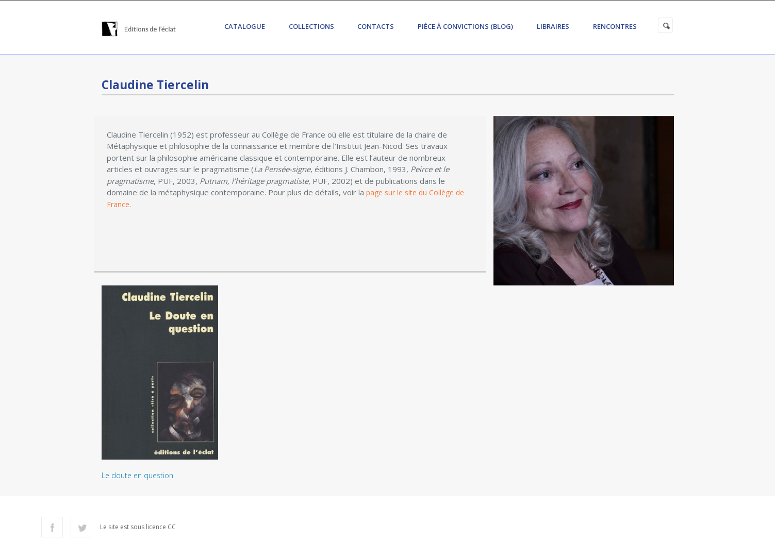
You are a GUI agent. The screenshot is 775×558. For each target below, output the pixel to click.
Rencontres (615, 26)
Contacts (375, 26)
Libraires (553, 26)
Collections (311, 26)
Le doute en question (137, 475)
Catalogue (244, 26)
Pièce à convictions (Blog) (465, 26)
